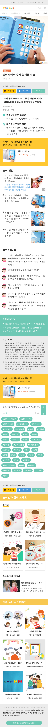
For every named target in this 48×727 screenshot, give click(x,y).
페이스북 (24, 91)
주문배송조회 (31, 2)
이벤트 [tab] (36, 13)
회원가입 (21, 2)
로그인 (13, 2)
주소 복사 (38, 91)
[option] (24, 40)
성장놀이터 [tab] (15, 13)
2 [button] (26, 66)
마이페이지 (42, 2)
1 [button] (22, 66)
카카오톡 (9, 91)
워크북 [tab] (27, 13)
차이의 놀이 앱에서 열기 (24, 722)
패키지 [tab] (4, 13)
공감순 (37, 413)
